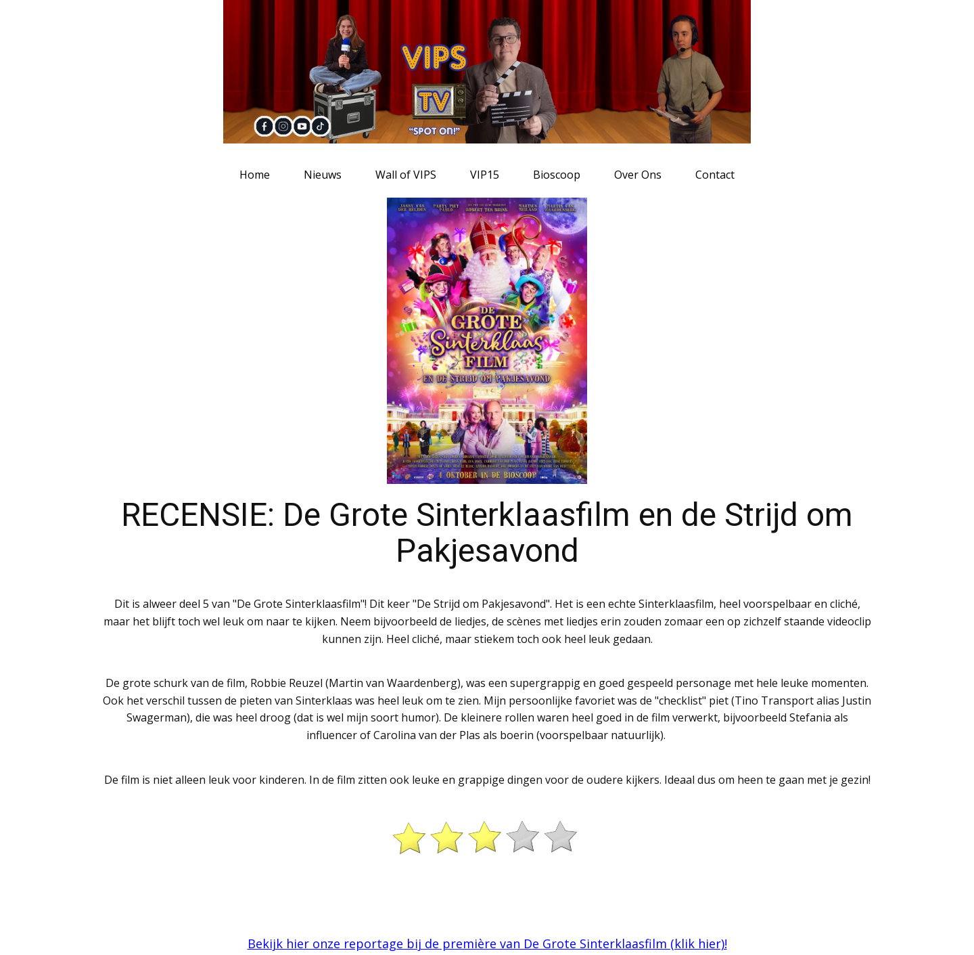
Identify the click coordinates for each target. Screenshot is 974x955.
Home (254, 174)
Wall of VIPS (405, 174)
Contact (715, 174)
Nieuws (323, 174)
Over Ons (638, 174)
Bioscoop (556, 174)
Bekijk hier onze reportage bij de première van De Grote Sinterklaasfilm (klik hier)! (487, 943)
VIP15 (484, 174)
